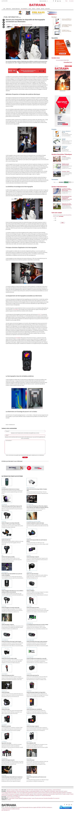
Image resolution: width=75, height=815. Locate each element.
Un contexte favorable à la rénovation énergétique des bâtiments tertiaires (66, 158)
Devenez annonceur (39, 798)
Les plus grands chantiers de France (36, 791)
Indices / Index (18, 789)
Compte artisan (11, 798)
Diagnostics (47, 791)
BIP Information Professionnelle (21, 807)
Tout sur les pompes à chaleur (23, 791)
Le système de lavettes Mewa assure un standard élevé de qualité (67, 189)
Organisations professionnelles (48, 794)
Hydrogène (17, 794)
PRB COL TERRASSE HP (66, 131)
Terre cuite (19, 792)
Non (55, 220)
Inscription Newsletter (48, 798)
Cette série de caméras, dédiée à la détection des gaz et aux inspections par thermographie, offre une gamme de (12, 543)
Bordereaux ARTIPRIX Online (27, 789)
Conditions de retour (15, 808)
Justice (65, 791)
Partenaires (55, 179)
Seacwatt (63, 138)
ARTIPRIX (44, 807)
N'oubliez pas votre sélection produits (65, 164)
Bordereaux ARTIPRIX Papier (40, 789)
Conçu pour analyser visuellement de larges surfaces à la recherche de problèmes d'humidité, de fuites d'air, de (37, 526)
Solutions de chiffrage (15, 796)
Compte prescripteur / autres (29, 798)
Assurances (11, 794)
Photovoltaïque (5, 792)
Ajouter (25, 457)
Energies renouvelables (29, 795)
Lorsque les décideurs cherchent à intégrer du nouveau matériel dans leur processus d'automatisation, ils (36, 510)
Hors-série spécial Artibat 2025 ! (62, 60)
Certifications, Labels (54, 791)
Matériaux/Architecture (11, 791)
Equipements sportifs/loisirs (28, 792)
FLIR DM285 (18, 337)
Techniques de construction (64, 147)
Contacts (9, 799)
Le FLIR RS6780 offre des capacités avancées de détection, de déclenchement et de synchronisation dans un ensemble (12, 509)
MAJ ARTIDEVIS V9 (5, 810)
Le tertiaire (64, 156)
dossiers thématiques (46, 795)
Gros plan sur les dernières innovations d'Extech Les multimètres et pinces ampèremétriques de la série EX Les (12, 492)
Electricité (61, 791)
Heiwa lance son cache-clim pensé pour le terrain (67, 204)
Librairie (8, 796)
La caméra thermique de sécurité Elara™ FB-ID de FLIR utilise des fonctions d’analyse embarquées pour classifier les (37, 493)
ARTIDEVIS (39, 807)
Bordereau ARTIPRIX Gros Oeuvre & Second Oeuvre (67, 20)
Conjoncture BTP (38, 795)
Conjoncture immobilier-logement (26, 794)
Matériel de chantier (12, 792)
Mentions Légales (32, 807)
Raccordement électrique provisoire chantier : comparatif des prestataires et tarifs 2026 (67, 198)
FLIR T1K (40, 314)
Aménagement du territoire (18, 795)
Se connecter (56, 798)
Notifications (49, 807)
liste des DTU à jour (11, 789)
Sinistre (35, 792)
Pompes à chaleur (66, 794)
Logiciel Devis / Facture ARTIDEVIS (53, 789)
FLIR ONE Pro (16, 309)
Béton (7, 794)
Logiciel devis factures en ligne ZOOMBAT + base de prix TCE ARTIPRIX (67, 25)
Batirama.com (7, 807)
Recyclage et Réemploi (61, 792)
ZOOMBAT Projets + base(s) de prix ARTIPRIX (66, 31)
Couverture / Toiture (65, 171)
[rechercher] (47, 1)
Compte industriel (18, 798)
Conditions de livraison (6, 808)
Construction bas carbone (51, 792)
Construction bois (41, 792)
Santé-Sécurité (59, 794)
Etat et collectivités (38, 794)
